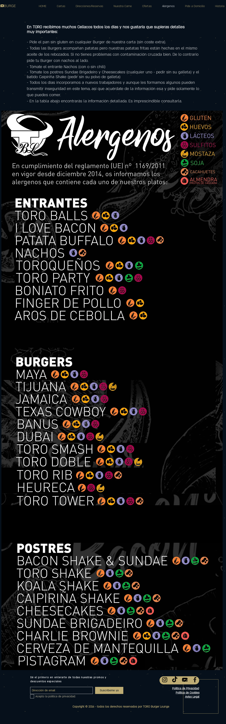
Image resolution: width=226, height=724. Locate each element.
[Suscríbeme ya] (109, 690)
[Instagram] (164, 679)
